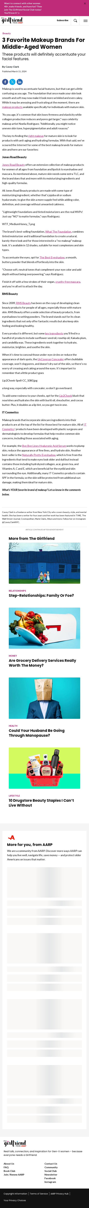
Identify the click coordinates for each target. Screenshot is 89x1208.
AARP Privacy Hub (60, 1193)
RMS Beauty (23, 303)
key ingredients (54, 333)
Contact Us (50, 1163)
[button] (75, 20)
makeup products (12, 107)
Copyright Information (15, 1193)
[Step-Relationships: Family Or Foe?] (44, 575)
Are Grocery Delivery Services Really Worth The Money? (42, 663)
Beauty (7, 33)
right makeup (36, 135)
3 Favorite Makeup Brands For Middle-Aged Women (43, 43)
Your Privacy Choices (15, 1200)
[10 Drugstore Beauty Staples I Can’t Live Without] (44, 782)
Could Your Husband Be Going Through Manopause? (37, 733)
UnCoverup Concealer (51, 359)
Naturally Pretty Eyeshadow (38, 455)
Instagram (50, 1181)
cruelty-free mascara (67, 281)
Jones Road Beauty (13, 164)
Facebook (50, 1178)
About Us (9, 1163)
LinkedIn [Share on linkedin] (20, 82)
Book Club (9, 1170)
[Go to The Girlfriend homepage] (9, 20)
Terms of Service (39, 1193)
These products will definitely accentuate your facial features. (44, 56)
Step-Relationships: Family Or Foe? (41, 595)
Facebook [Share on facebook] (5, 82)
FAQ (6, 1167)
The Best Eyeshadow (52, 257)
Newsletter (50, 1174)
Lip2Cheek (65, 395)
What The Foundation (58, 231)
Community (51, 1167)
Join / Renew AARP (14, 1174)
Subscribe (62, 20)
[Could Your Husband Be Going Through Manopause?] (44, 712)
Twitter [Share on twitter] (12, 82)
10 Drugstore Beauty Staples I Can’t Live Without (41, 803)
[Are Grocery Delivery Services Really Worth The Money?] (44, 642)
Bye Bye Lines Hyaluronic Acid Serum (44, 445)
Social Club (50, 1170)
